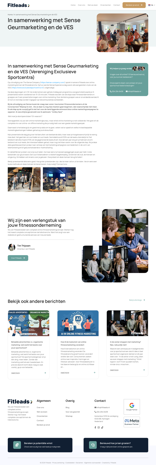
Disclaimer (79, 463)
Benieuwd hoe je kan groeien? (115, 443)
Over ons (81, 5)
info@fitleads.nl (133, 91)
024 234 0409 (116, 91)
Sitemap (69, 416)
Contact (116, 5)
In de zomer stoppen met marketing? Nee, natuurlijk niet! (125, 343)
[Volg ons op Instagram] (99, 428)
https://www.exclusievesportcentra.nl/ (27, 87)
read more (15, 373)
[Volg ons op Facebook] (95, 428)
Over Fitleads (16, 258)
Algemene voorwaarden (92, 463)
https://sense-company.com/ (53, 82)
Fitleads (113, 463)
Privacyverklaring (58, 463)
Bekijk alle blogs (135, 300)
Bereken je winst (132, 5)
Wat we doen (93, 5)
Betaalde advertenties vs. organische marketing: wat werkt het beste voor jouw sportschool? (27, 345)
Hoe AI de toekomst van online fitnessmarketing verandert (73, 343)
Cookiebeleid (69, 463)
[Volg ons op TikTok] (102, 428)
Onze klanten (105, 5)
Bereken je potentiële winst (38, 443)
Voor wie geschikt (73, 412)
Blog (67, 407)
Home (73, 5)
